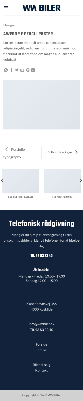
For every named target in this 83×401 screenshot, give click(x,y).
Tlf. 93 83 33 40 (42, 256)
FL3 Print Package (60, 152)
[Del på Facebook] (11, 70)
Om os (41, 350)
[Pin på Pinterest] (27, 70)
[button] (6, 7)
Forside (41, 344)
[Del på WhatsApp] (6, 70)
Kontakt (41, 370)
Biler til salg (41, 364)
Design (8, 25)
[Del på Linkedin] (33, 70)
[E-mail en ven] (22, 70)
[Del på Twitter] (17, 70)
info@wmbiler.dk (41, 324)
